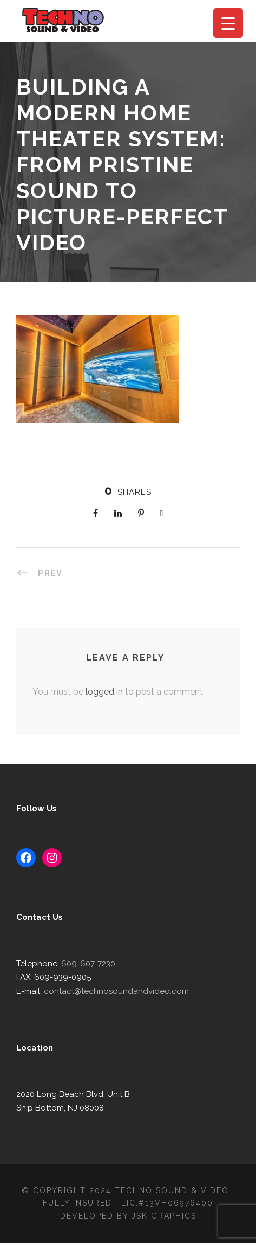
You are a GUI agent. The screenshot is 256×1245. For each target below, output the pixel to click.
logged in (100, 691)
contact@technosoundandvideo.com (109, 992)
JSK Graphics (165, 1217)
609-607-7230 (83, 964)
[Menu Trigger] (228, 23)
